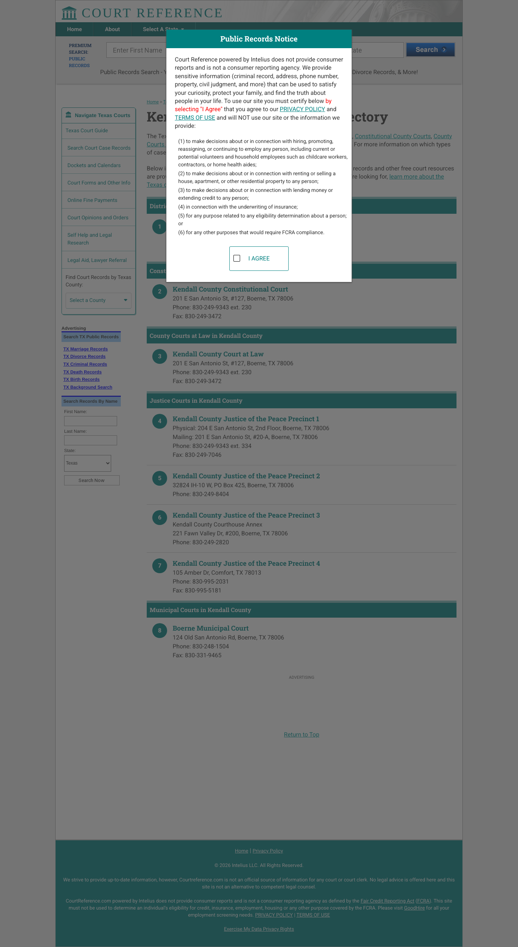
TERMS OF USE (195, 117)
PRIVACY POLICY (302, 109)
